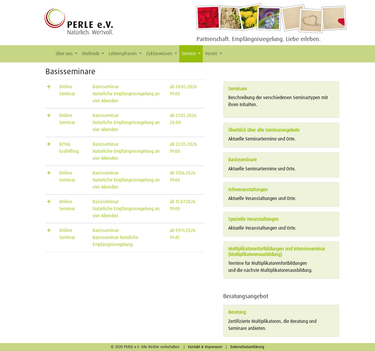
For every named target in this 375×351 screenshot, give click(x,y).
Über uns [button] (65, 53)
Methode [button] (91, 53)
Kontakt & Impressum (205, 347)
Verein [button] (212, 53)
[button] (48, 53)
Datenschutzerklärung (247, 347)
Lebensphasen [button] (123, 53)
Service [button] (189, 53)
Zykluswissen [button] (159, 53)
